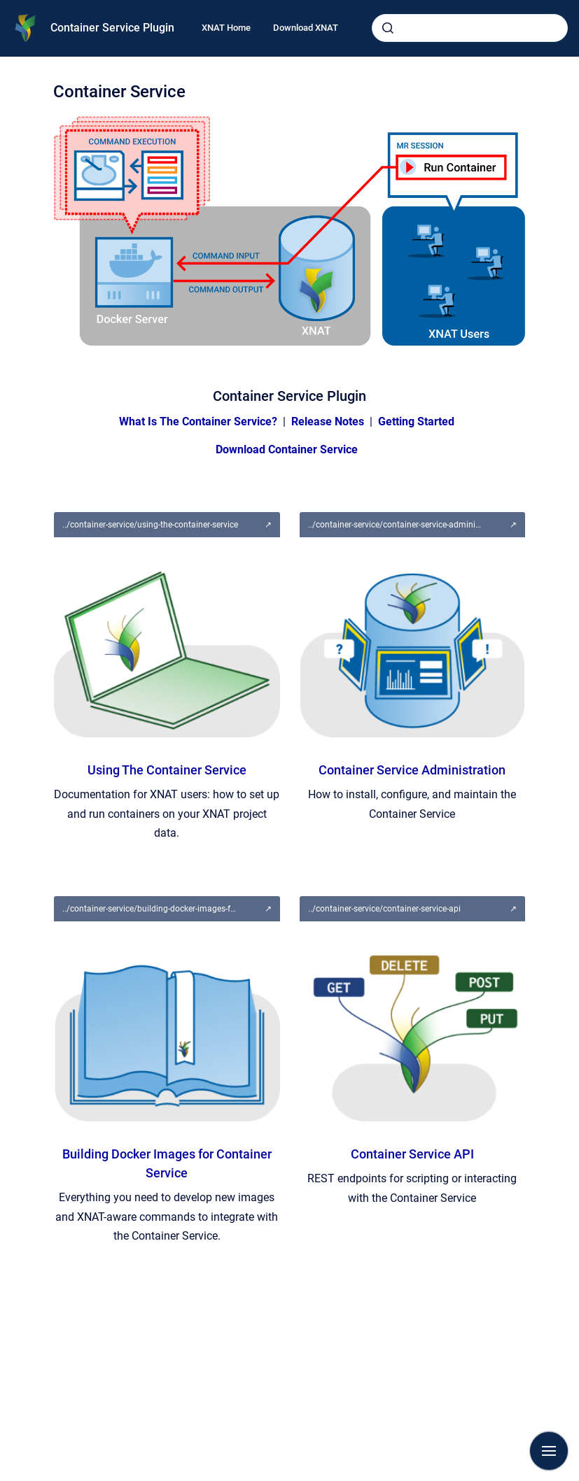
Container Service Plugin (112, 27)
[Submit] (388, 28)
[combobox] (469, 28)
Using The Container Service (167, 770)
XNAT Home (226, 27)
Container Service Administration (412, 770)
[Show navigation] (549, 1451)
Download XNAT (305, 27)
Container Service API (412, 1154)
